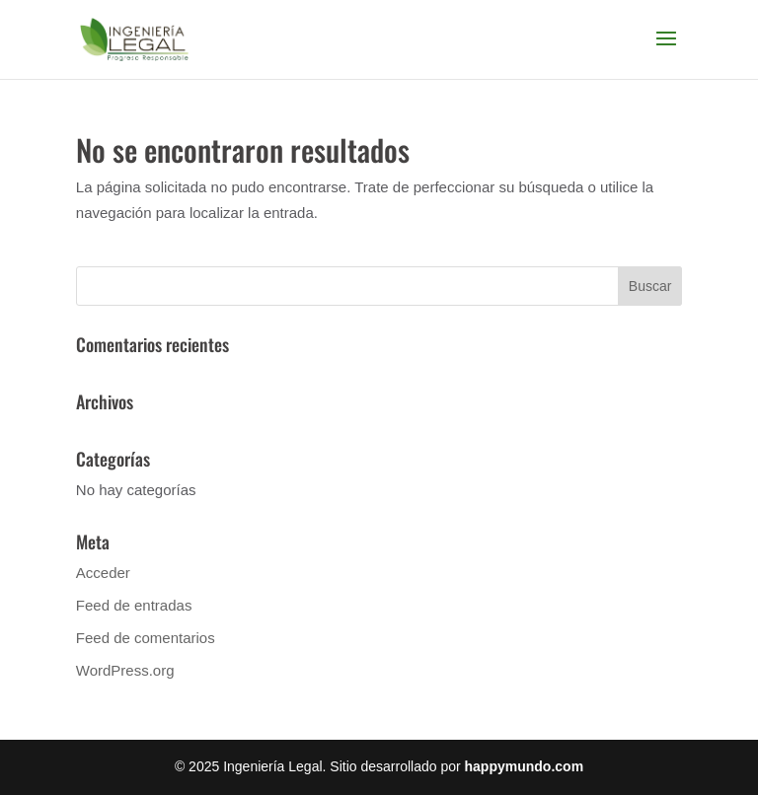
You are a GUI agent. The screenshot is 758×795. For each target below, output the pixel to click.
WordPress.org (125, 670)
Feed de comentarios (145, 637)
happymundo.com (524, 766)
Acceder (103, 572)
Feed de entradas (134, 605)
